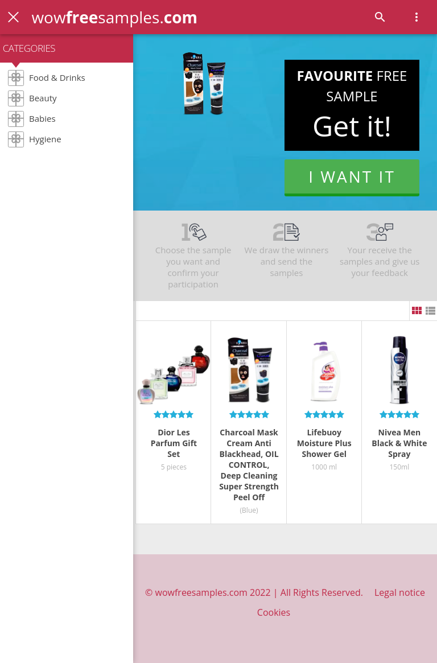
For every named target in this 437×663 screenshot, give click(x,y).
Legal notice (399, 592)
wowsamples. (114, 17)
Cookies (273, 612)
